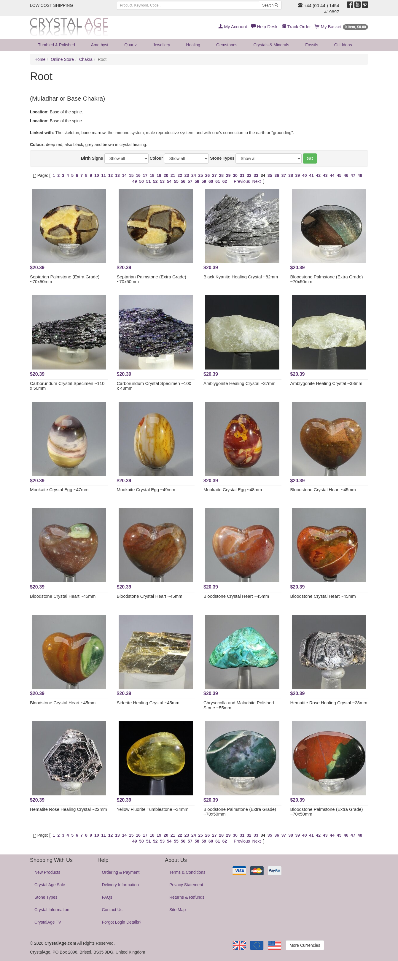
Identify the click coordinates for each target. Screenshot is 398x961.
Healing (193, 44)
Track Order (296, 26)
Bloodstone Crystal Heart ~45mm (323, 489)
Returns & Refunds (186, 897)
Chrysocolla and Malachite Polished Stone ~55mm (238, 705)
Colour (156, 158)
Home (39, 59)
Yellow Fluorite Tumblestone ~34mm (153, 809)
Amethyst (99, 44)
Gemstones (227, 44)
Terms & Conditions (187, 872)
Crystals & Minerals (271, 44)
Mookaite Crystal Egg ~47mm (59, 489)
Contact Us (112, 909)
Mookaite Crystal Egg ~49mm (146, 489)
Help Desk (264, 26)
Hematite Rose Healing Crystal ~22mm (68, 809)
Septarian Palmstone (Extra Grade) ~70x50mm (64, 279)
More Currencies (304, 945)
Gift (343, 44)
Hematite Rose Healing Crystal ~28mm (328, 702)
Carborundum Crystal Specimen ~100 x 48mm (154, 386)
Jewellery (161, 44)
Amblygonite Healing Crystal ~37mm (239, 383)
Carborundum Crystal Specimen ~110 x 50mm (67, 386)
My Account (232, 26)
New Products (47, 872)
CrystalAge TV (47, 922)
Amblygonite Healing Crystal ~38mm (326, 383)
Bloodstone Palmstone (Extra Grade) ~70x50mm (326, 279)
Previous (242, 181)
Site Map (177, 909)
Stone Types (222, 158)
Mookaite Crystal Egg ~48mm (232, 489)
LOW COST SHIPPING (51, 5)
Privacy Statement (186, 884)
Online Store (62, 59)
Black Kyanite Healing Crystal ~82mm (240, 276)
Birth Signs (92, 158)
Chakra (86, 59)
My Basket (341, 26)
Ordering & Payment (121, 872)
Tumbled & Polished (56, 44)
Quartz (130, 44)
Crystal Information (51, 909)
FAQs (107, 897)
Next (256, 181)
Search (270, 5)
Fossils (311, 44)
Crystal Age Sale (49, 884)
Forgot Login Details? (121, 922)
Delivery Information (120, 884)
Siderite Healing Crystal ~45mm (148, 702)
